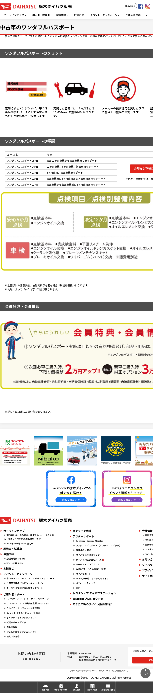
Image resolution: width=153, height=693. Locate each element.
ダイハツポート (83, 573)
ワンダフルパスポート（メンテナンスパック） (98, 545)
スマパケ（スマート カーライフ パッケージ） (28, 598)
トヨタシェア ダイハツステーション (94, 593)
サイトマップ (98, 670)
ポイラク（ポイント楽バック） (21, 617)
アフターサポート (83, 536)
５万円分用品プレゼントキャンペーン (24, 583)
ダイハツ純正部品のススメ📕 (90, 559)
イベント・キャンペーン (103, 15)
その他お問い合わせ (107, 689)
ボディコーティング (85, 583)
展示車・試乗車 (41, 15)
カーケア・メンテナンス (88, 564)
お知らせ (79, 15)
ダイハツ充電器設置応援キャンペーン (24, 587)
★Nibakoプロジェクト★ (88, 599)
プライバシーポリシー (80, 670)
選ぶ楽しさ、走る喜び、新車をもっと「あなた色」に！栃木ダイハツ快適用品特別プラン (30, 537)
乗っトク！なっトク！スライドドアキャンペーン (30, 578)
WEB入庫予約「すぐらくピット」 (92, 578)
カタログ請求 (92, 689)
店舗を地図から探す (16, 558)
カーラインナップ (14, 15)
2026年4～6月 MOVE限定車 (19, 543)
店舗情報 (61, 15)
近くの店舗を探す (15, 563)
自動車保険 (11, 627)
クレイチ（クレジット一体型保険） (23, 608)
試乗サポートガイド (16, 622)
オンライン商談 (82, 531)
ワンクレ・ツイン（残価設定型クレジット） (28, 603)
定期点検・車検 (83, 550)
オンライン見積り (61, 689)
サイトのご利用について (117, 670)
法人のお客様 (13, 636)
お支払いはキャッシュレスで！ (21, 631)
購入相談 (76, 689)
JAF (78, 588)
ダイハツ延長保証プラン (88, 554)
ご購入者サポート (136, 15)
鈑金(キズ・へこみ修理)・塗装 (91, 569)
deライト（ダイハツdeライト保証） (24, 612)
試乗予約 (45, 689)
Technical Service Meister (89, 540)
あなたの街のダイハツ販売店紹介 (93, 604)
